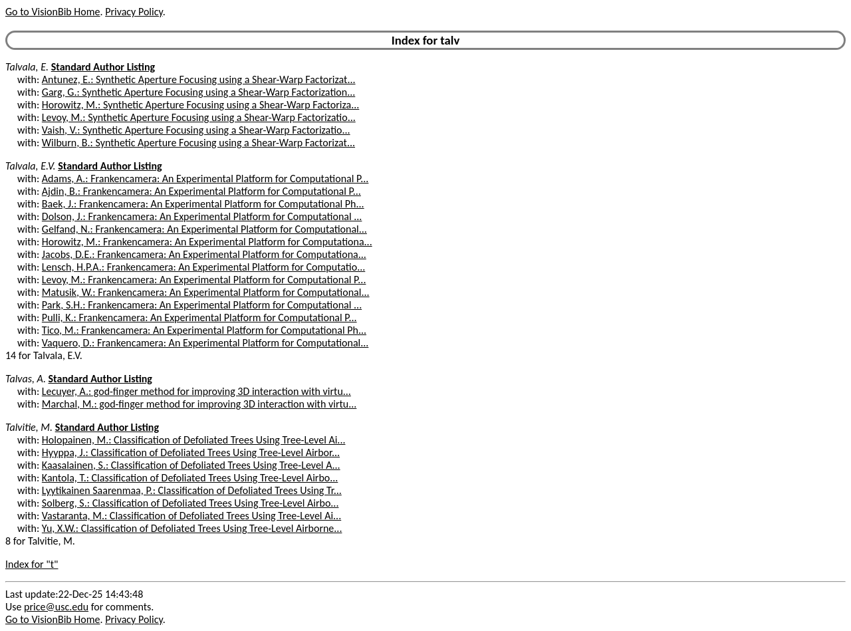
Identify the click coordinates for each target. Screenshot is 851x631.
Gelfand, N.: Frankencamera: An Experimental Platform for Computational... (204, 229)
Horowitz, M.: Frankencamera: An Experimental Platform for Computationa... (207, 241)
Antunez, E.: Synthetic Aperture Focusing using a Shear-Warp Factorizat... (199, 79)
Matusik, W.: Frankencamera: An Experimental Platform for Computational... (206, 292)
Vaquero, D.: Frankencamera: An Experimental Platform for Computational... (205, 342)
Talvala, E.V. (30, 166)
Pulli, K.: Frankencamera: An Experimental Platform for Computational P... (199, 317)
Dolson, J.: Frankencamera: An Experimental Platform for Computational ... (202, 216)
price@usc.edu (56, 606)
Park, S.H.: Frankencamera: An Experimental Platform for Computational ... (202, 305)
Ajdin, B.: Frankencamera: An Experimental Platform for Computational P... (201, 191)
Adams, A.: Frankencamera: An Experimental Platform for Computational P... (205, 178)
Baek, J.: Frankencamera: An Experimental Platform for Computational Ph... (203, 203)
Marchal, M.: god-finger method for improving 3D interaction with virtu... (199, 404)
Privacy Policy (133, 11)
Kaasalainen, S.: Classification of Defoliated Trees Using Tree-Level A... (191, 465)
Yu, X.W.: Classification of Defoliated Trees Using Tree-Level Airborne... (192, 528)
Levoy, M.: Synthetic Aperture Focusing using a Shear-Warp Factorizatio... (199, 117)
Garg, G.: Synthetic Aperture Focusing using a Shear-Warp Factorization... (198, 92)
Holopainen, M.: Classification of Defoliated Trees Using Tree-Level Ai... (194, 440)
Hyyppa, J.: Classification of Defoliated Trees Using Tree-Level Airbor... (191, 452)
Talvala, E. (27, 67)
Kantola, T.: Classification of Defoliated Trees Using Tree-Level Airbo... (190, 477)
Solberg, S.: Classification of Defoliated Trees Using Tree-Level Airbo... (190, 503)
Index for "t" (31, 564)
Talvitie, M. (29, 427)
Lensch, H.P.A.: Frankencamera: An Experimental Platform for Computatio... (203, 267)
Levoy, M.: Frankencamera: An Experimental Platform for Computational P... (204, 279)
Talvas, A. (25, 378)
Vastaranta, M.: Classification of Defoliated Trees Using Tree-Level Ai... (191, 515)
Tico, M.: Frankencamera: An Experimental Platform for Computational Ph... (204, 330)
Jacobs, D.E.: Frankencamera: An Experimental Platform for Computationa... (204, 254)
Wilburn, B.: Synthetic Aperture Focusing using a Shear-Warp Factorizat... (198, 142)
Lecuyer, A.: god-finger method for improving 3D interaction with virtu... (196, 391)
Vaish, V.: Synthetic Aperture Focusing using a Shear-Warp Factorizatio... (196, 130)
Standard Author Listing (103, 67)
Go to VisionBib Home (52, 11)
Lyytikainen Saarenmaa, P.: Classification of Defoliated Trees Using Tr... (192, 490)
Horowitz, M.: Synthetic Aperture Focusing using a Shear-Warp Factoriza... (200, 104)
